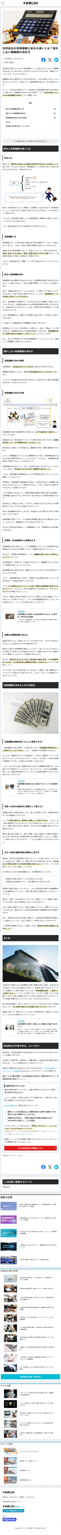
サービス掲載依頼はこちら (13, 1511)
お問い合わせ (13, 1497)
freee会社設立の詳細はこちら (30, 1148)
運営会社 (5, 1497)
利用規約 (21, 1497)
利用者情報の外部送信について (12, 1501)
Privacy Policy (30, 1497)
